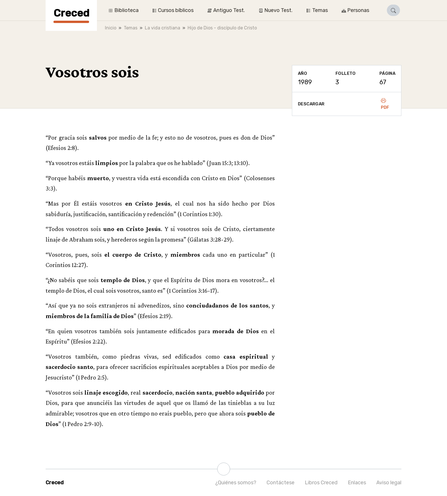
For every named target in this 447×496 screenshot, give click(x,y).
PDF (385, 104)
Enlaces (357, 482)
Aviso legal (388, 482)
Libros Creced (321, 482)
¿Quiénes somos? (235, 482)
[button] (393, 10)
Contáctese (280, 482)
